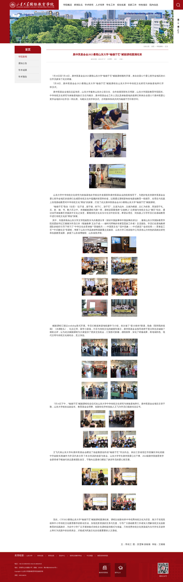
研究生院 (51, 555)
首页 (152, 46)
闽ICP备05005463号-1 (50, 567)
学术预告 (22, 77)
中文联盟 (90, 555)
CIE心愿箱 (178, 23)
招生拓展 (121, 5)
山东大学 (29, 555)
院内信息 (154, 5)
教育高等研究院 (103, 555)
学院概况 (67, 5)
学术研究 (89, 5)
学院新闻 (22, 56)
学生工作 (110, 5)
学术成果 (22, 70)
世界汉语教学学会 (76, 555)
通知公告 (22, 63)
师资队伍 (78, 5)
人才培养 (100, 5)
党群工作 (132, 5)
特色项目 (143, 5)
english (178, 30)
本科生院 (40, 555)
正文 (166, 46)
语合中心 (62, 555)
